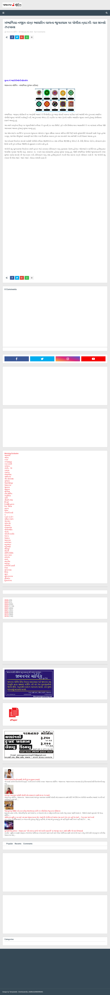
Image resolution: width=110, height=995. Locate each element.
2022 (6, 608)
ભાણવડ (7, 538)
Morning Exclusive (11, 453)
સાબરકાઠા (7, 570)
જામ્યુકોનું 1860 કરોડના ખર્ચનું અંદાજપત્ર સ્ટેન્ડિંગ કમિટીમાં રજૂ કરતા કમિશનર (32, 811)
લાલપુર (7, 563)
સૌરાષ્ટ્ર (7, 578)
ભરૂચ (6, 536)
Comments (27, 844)
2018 (6, 616)
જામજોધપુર (8, 483)
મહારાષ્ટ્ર (7, 544)
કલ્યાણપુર (8, 462)
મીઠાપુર (7, 549)
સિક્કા (6, 572)
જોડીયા (7, 491)
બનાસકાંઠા (8, 527)
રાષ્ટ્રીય (7, 561)
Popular (9, 844)
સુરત (6, 574)
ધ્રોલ (6, 511)
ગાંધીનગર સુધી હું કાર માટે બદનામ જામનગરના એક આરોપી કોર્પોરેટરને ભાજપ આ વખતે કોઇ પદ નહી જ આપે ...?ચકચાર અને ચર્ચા (49, 817)
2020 (6, 612)
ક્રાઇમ (6, 470)
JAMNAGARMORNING (35, 992)
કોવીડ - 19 (8, 468)
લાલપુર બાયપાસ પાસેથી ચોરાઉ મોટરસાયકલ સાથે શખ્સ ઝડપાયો (27, 795)
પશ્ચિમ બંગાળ (8, 519)
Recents (18, 844)
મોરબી (6, 551)
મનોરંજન (7, 542)
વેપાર (6, 568)
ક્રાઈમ (7, 472)
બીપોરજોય (8, 530)
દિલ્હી (6, 502)
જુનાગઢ (7, 487)
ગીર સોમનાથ (9, 479)
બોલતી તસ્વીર (9, 534)
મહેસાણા (7, 547)
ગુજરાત (7, 481)
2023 (6, 606)
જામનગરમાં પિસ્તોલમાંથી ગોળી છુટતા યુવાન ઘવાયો (22, 779)
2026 (6, 600)
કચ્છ (6, 460)
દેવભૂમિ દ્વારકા (9, 504)
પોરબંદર (7, 521)
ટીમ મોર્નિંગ (8, 494)
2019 (6, 614)
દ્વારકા (6, 508)
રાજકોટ (7, 557)
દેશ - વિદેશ (8, 506)
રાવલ (6, 559)
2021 (6, 610)
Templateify (13, 992)
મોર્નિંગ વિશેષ (8, 553)
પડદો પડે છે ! (8, 517)
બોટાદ (6, 532)
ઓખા (6, 458)
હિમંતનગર (8, 580)
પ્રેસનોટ (7, 525)
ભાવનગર (7, 540)
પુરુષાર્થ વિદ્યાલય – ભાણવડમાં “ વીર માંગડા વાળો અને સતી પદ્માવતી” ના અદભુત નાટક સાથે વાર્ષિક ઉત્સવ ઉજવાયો (43, 831)
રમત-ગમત (8, 555)
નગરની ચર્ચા (8, 513)
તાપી (6, 498)
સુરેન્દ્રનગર (8, 576)
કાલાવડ (7, 466)
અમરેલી (7, 455)
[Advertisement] (55, 59)
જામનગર (7, 485)
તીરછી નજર (8, 500)
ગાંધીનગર (7, 477)
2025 (6, 602)
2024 (6, 604)
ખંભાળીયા (7, 475)
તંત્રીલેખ (7, 496)
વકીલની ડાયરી (9, 566)
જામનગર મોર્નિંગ (11, 32)
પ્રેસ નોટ (7, 523)
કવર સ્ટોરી (8, 464)
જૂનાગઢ (7, 489)
